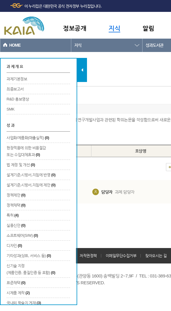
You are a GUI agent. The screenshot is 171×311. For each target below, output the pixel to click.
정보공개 (74, 28)
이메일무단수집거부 (121, 255)
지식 (114, 28)
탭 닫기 (82, 70)
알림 (148, 28)
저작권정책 (88, 255)
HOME (14, 45)
